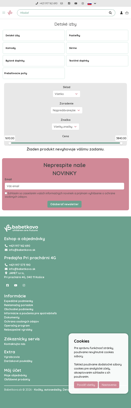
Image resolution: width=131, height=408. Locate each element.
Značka (65, 120)
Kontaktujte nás (14, 344)
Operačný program (17, 325)
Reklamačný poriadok (18, 305)
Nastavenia (109, 385)
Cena (65, 136)
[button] (4, 13)
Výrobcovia (12, 357)
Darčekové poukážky (18, 361)
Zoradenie (67, 103)
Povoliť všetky (86, 385)
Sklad (66, 87)
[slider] (9, 143)
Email (8, 179)
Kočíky (38, 389)
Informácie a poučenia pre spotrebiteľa (30, 313)
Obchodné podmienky (18, 309)
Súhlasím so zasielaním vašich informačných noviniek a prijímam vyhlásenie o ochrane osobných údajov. (60, 195)
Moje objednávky (15, 375)
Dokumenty (11, 317)
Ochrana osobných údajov (21, 321)
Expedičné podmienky (18, 301)
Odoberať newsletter (64, 204)
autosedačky (52, 389)
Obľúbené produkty (17, 379)
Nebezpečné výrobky (18, 329)
